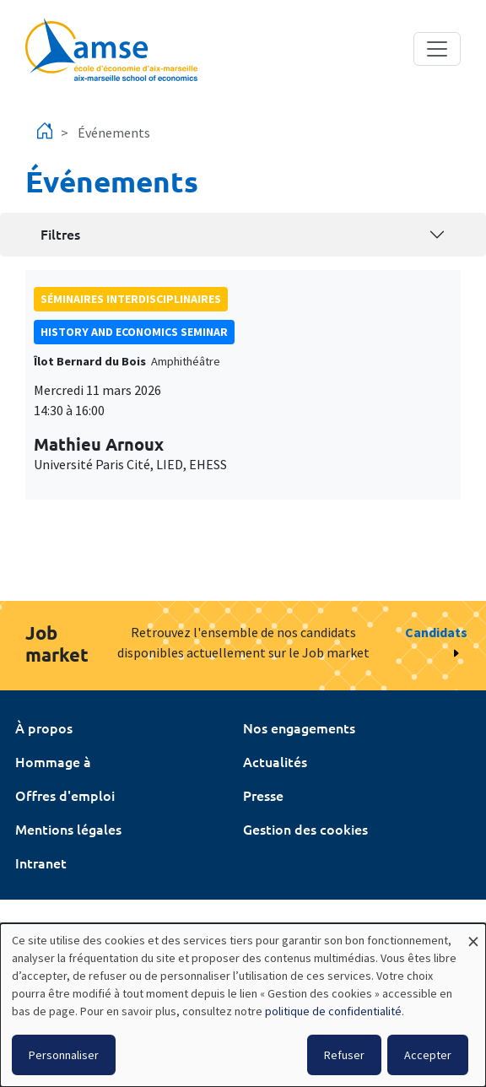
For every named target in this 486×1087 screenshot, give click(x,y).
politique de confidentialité (333, 1011)
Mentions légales (68, 828)
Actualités (275, 761)
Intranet (41, 862)
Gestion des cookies (305, 828)
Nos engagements (299, 727)
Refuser (344, 1055)
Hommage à (53, 761)
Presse (263, 795)
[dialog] (243, 1005)
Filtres (60, 233)
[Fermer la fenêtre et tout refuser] (473, 933)
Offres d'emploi (65, 795)
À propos (44, 727)
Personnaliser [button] (64, 1055)
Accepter (427, 1055)
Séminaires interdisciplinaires (130, 298)
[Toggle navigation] (437, 49)
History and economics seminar (134, 331)
